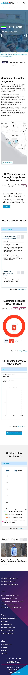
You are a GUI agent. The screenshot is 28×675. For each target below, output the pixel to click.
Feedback (4, 650)
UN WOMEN (17, 672)
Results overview (7, 229)
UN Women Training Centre (9, 578)
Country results (10, 7)
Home (3, 7)
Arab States (4, 621)
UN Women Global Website (9, 584)
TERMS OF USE (10, 667)
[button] (16, 141)
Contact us (4, 647)
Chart (3, 369)
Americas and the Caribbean (9, 618)
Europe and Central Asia (7, 630)
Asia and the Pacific (6, 624)
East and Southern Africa (8, 627)
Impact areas (5, 463)
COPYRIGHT (10, 672)
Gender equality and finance (9, 598)
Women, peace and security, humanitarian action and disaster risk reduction (14, 521)
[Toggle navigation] (26, 3)
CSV (19, 289)
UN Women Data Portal (8, 581)
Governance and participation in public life (15, 511)
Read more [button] (6, 206)
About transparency (6, 644)
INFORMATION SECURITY (13, 669)
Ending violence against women (15, 517)
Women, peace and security (9, 604)
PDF (23, 289)
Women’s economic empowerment (15, 514)
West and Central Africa (7, 633)
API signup (4, 653)
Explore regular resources (14, 433)
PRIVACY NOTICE (17, 667)
